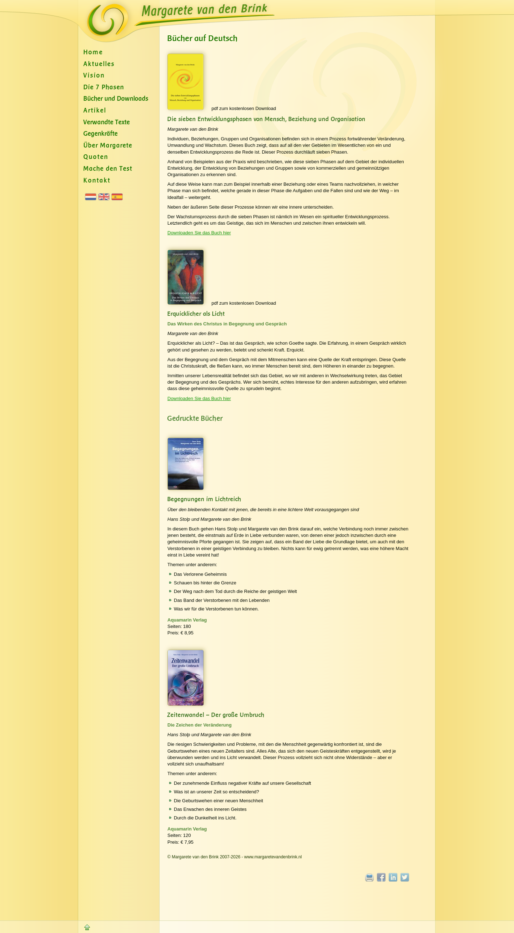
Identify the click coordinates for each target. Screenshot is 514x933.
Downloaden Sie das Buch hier (199, 232)
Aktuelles (99, 64)
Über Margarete (108, 145)
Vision (94, 75)
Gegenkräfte (101, 133)
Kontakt (97, 180)
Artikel (95, 110)
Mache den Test (108, 168)
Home (93, 52)
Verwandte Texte (107, 122)
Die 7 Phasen (104, 87)
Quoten (96, 157)
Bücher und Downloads (116, 98)
